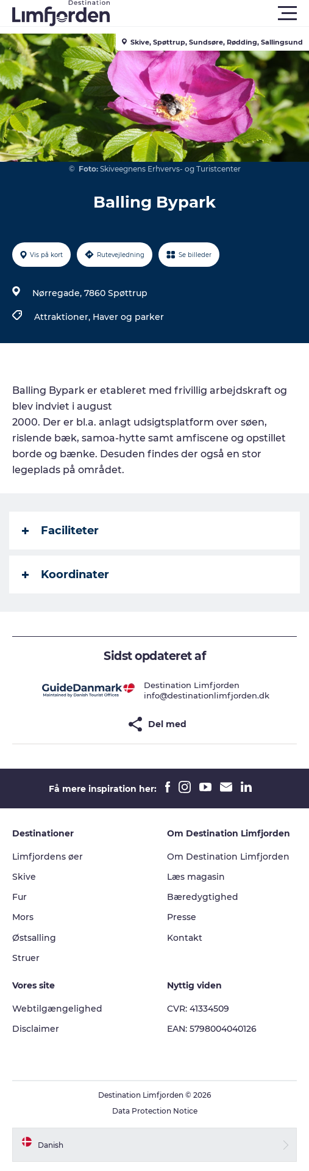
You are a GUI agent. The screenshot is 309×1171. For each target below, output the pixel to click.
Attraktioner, (63, 316)
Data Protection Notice (154, 1110)
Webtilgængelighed (57, 1008)
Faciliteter (60, 530)
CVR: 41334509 (198, 1008)
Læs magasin (196, 876)
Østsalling (34, 937)
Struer (26, 957)
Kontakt (184, 937)
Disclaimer (35, 1028)
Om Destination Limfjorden (228, 856)
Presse (181, 917)
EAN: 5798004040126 (212, 1028)
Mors (23, 917)
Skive (24, 876)
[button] (209, 13)
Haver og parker (128, 316)
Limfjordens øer (47, 856)
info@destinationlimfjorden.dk (206, 695)
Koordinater (65, 574)
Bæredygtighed (202, 896)
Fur (19, 896)
